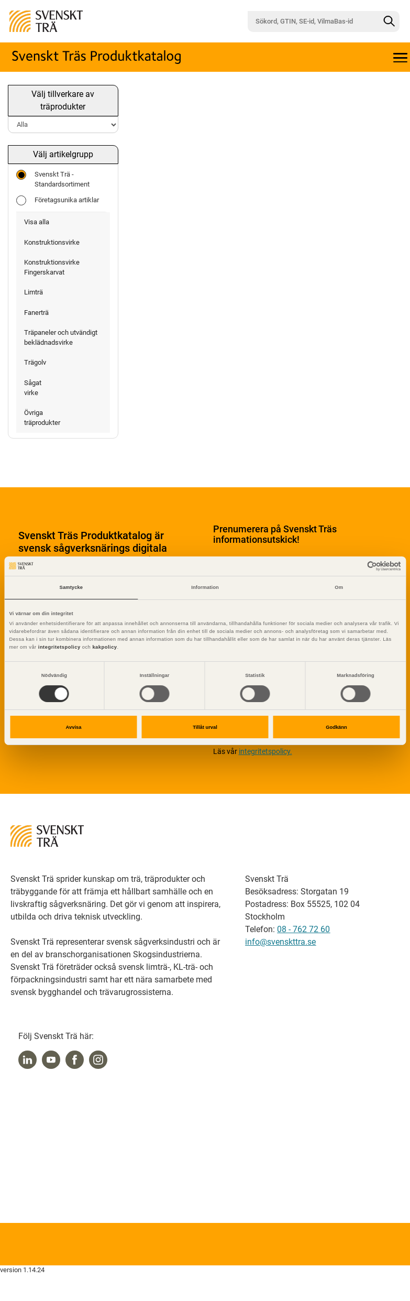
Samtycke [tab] (71, 587)
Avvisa (74, 727)
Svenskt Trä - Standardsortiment (53, 179)
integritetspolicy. (265, 751)
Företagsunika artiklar (57, 200)
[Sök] (389, 21)
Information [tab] (205, 587)
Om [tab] (339, 587)
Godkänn (336, 727)
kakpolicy (104, 647)
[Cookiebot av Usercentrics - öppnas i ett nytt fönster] (355, 566)
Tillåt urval (205, 727)
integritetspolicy (59, 647)
